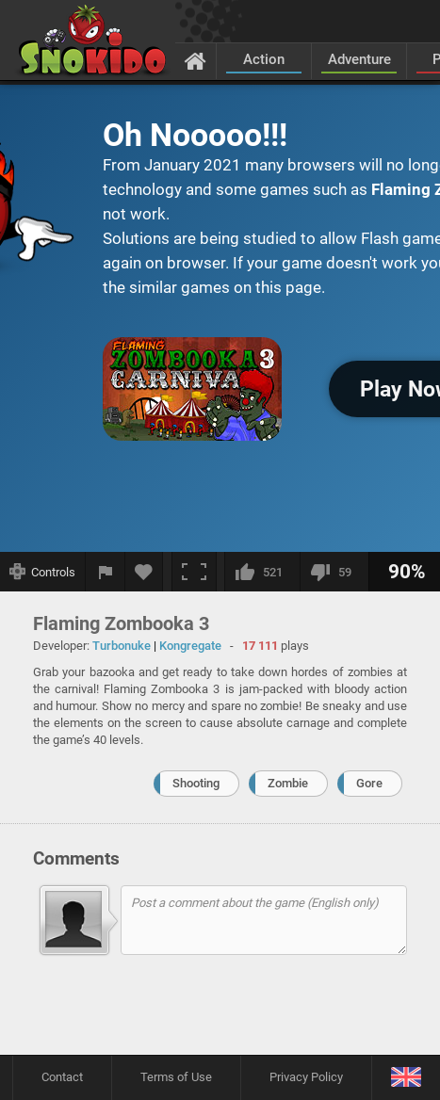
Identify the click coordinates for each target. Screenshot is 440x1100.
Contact (62, 1077)
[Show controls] (43, 571)
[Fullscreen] (194, 571)
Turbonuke (121, 646)
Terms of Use (176, 1077)
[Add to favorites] (144, 571)
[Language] (405, 1078)
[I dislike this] (334, 571)
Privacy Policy (306, 1077)
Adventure (359, 59)
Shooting (196, 783)
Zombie (288, 783)
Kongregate (190, 646)
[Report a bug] (105, 571)
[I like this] (262, 571)
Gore (369, 783)
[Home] (195, 60)
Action (264, 59)
